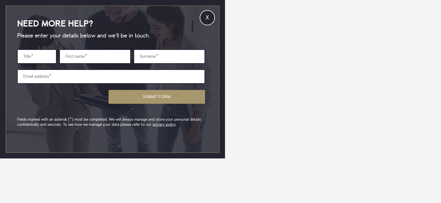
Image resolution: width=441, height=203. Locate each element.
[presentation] (60, 100)
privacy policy (164, 124)
